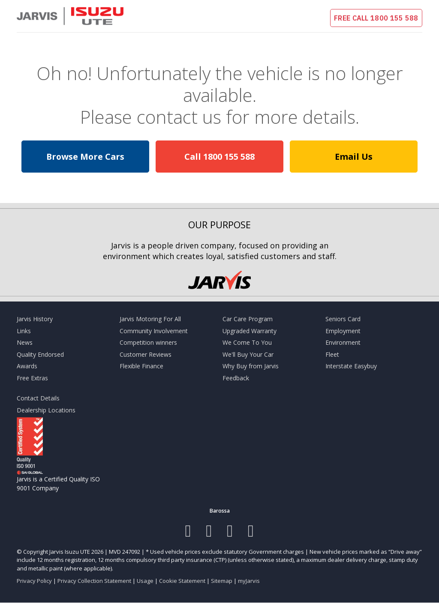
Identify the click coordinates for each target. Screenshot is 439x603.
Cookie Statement (182, 581)
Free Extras (32, 378)
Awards (27, 366)
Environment (343, 342)
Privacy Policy (34, 581)
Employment (343, 331)
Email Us (354, 156)
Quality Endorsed (40, 354)
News (25, 342)
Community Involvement (154, 331)
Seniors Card (343, 319)
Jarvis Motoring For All (150, 319)
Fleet (332, 354)
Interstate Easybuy (351, 366)
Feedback (236, 378)
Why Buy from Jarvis (251, 366)
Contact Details (38, 398)
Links (24, 331)
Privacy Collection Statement (94, 581)
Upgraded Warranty (250, 331)
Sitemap (221, 581)
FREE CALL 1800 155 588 (376, 18)
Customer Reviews (145, 354)
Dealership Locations (46, 410)
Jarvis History (35, 319)
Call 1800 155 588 (219, 156)
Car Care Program (248, 319)
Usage (145, 581)
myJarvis (249, 581)
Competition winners (148, 342)
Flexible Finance (141, 366)
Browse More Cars (85, 156)
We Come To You (247, 342)
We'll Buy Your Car (248, 354)
